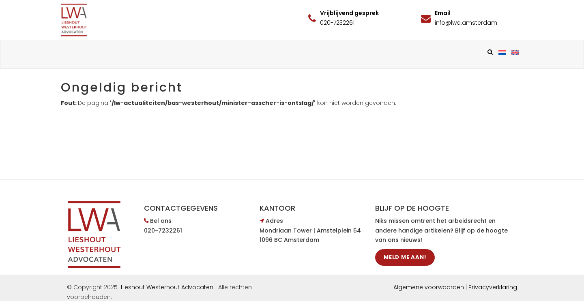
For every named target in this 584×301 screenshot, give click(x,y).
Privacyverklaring (492, 287)
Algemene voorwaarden (428, 287)
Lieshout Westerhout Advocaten (167, 287)
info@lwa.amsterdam (466, 23)
